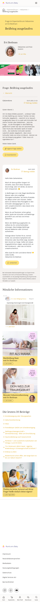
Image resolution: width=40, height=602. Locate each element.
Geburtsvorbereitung (12, 420)
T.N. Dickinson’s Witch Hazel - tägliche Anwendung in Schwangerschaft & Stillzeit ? (20, 447)
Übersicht (8, 93)
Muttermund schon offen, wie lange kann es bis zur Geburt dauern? (21, 457)
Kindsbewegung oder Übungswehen (18, 416)
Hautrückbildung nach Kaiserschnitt (18, 437)
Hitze (7, 424)
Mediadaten (7, 563)
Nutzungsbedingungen (11, 568)
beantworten (11, 155)
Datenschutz (7, 573)
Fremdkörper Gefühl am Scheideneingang (20, 428)
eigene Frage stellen (14, 149)
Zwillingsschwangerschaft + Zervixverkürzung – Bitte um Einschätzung (20, 432)
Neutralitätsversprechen (11, 559)
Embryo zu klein (11, 452)
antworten (13, 263)
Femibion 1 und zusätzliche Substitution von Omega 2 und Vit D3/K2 (21, 442)
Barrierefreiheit (8, 582)
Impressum (7, 554)
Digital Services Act (9, 577)
